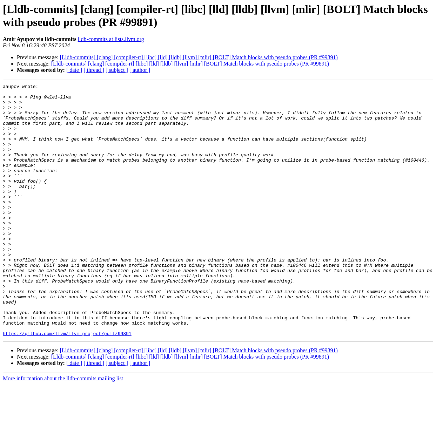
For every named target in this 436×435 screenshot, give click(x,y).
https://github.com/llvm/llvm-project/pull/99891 (67, 384)
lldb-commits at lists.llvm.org (111, 39)
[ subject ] (117, 70)
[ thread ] (93, 70)
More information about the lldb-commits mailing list (63, 429)
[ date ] (74, 70)
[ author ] (139, 70)
